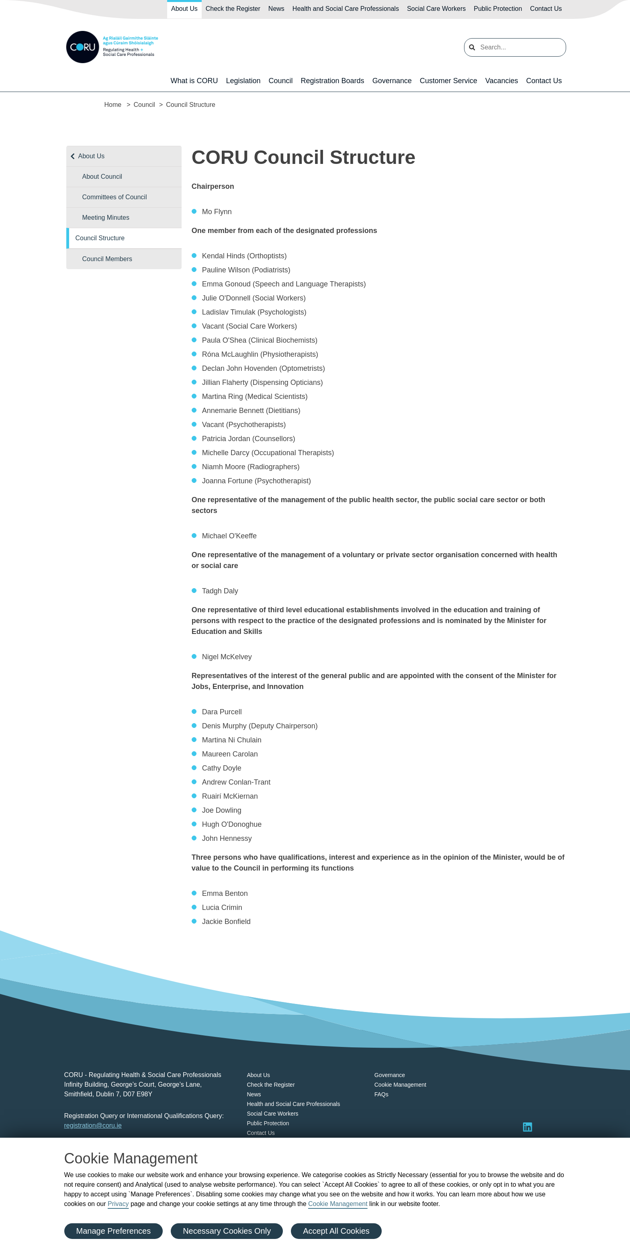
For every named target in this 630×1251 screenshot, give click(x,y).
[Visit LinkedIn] (527, 1126)
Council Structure (100, 238)
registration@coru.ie (93, 1125)
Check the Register (233, 8)
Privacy (118, 1203)
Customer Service (448, 81)
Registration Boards (332, 81)
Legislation (243, 81)
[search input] (515, 47)
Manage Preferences (113, 1230)
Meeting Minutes (105, 217)
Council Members (107, 259)
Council (281, 81)
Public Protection (498, 8)
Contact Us (546, 8)
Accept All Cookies (336, 1230)
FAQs (381, 1094)
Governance (392, 81)
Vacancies (501, 81)
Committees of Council (114, 197)
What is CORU (194, 81)
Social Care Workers (436, 8)
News (276, 8)
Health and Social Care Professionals (345, 8)
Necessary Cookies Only (227, 1230)
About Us (184, 8)
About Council (102, 176)
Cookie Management (338, 1203)
